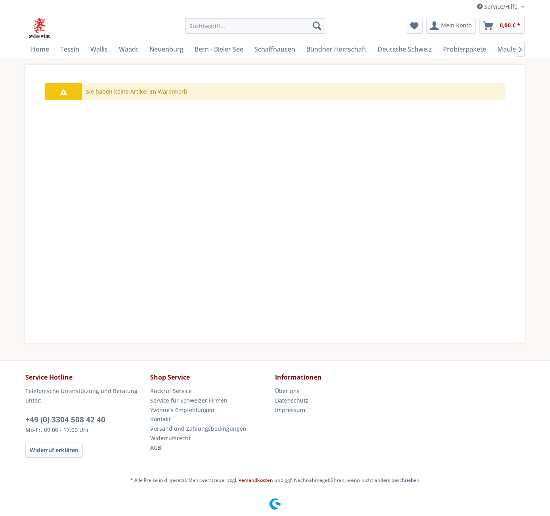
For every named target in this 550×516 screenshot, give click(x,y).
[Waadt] (128, 49)
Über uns (287, 391)
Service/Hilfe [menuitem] (498, 6)
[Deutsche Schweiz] (404, 49)
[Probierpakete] (464, 49)
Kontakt (160, 419)
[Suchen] (317, 26)
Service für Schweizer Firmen (188, 400)
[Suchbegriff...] (255, 26)
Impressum (290, 410)
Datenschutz (291, 400)
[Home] (40, 49)
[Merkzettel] (414, 26)
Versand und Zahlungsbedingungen (198, 428)
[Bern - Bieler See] (219, 49)
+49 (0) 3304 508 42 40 (65, 419)
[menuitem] (255, 26)
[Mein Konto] (451, 26)
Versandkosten (256, 480)
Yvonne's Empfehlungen (182, 410)
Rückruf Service (171, 391)
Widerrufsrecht (170, 438)
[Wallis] (99, 49)
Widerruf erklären (54, 450)
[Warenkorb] (502, 26)
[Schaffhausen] (275, 49)
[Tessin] (70, 49)
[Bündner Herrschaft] (336, 49)
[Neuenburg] (166, 49)
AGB (155, 447)
